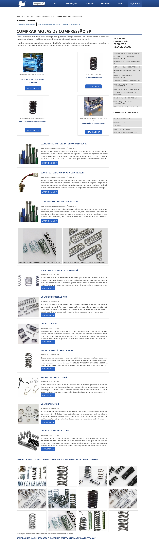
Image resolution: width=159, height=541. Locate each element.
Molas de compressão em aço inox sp (49, 24)
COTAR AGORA (28, 88)
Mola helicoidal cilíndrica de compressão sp (124, 85)
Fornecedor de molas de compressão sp (123, 76)
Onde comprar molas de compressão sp (123, 102)
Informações (71, 4)
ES (37, 502)
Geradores (118, 126)
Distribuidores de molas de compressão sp (124, 57)
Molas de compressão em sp (71, 24)
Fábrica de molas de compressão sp (127, 67)
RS (54, 502)
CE (67, 502)
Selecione (22, 502)
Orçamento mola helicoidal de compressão (125, 93)
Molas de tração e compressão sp (126, 98)
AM (79, 502)
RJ (28, 502)
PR (46, 502)
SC (50, 502)
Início (56, 4)
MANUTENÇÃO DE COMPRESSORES (125, 132)
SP (41, 502)
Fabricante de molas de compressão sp (127, 71)
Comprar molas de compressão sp (126, 53)
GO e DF (72, 502)
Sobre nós (106, 4)
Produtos (89, 4)
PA (83, 502)
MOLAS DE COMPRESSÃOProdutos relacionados (122, 42)
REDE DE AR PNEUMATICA (122, 129)
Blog (120, 4)
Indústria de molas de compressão (127, 81)
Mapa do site (104, 522)
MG (33, 502)
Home (101, 515)
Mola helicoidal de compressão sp (127, 89)
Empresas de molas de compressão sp (127, 62)
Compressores (119, 122)
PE (58, 502)
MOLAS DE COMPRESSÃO (122, 119)
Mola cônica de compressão (26, 24)
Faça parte (135, 4)
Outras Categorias (126, 112)
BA (62, 502)
